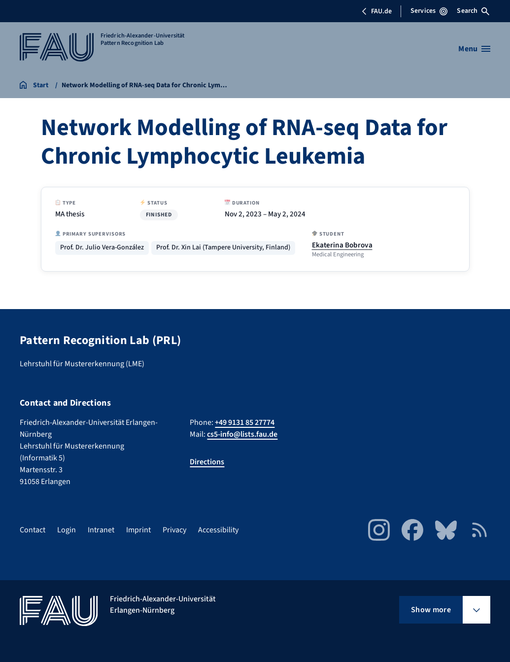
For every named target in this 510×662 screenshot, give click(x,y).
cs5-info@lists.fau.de (242, 434)
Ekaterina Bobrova (342, 245)
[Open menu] (474, 49)
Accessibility (218, 529)
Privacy (174, 529)
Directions (207, 461)
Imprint (138, 529)
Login (66, 529)
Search (473, 11)
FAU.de (376, 11)
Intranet (101, 529)
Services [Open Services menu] (428, 11)
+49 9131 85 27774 (244, 422)
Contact (32, 529)
